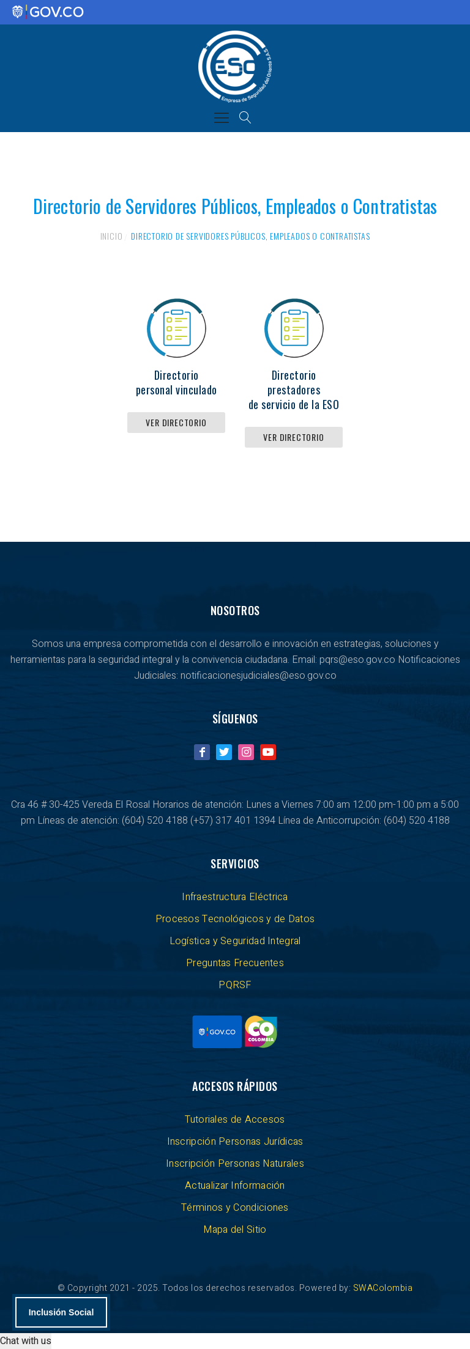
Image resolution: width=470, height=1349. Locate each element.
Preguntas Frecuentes (235, 963)
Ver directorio (176, 422)
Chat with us (25, 1341)
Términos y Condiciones (235, 1207)
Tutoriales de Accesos (235, 1119)
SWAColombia (383, 1288)
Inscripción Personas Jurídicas (235, 1141)
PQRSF (235, 985)
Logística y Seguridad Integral (235, 941)
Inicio (111, 235)
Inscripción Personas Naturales (235, 1163)
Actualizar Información (235, 1185)
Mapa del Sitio (234, 1229)
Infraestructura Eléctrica (235, 897)
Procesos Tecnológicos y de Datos (235, 919)
